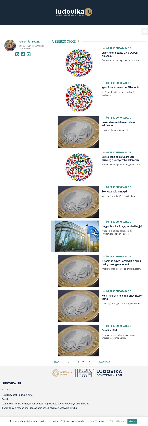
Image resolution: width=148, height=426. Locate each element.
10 (88, 361)
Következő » (105, 361)
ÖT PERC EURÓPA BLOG (118, 48)
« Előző (56, 361)
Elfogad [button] (132, 421)
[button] (144, 31)
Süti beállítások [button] (117, 421)
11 (94, 361)
